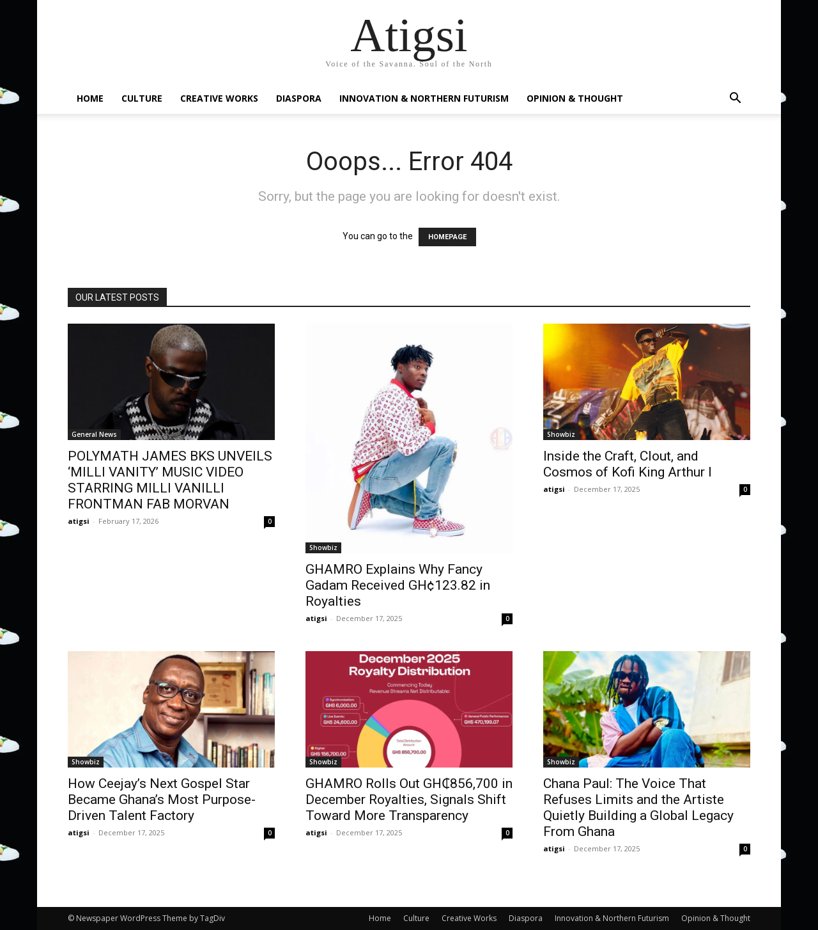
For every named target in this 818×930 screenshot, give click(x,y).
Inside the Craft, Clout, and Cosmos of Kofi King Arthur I (627, 464)
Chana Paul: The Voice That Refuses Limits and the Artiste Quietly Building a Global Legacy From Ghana (638, 807)
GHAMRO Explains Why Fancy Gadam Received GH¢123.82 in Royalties (397, 585)
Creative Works (219, 98)
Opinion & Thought (575, 98)
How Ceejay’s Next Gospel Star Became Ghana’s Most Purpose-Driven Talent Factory (162, 799)
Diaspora (298, 98)
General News (94, 434)
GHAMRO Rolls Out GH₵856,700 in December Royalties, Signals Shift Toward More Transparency (409, 799)
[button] (735, 99)
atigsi (78, 521)
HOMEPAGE (447, 237)
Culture (141, 98)
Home (90, 98)
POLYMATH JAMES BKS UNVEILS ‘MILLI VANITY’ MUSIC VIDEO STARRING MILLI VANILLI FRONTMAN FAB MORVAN (170, 480)
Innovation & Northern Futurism (424, 98)
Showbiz (323, 547)
